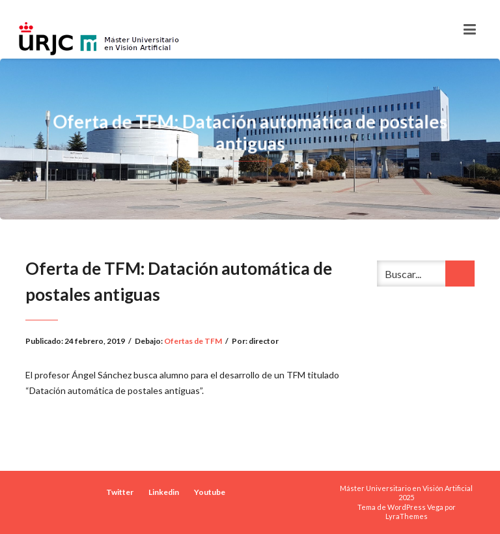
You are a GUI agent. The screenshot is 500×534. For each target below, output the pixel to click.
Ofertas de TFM (193, 341)
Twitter (119, 492)
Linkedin (163, 492)
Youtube (209, 492)
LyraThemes (406, 516)
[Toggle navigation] (469, 29)
